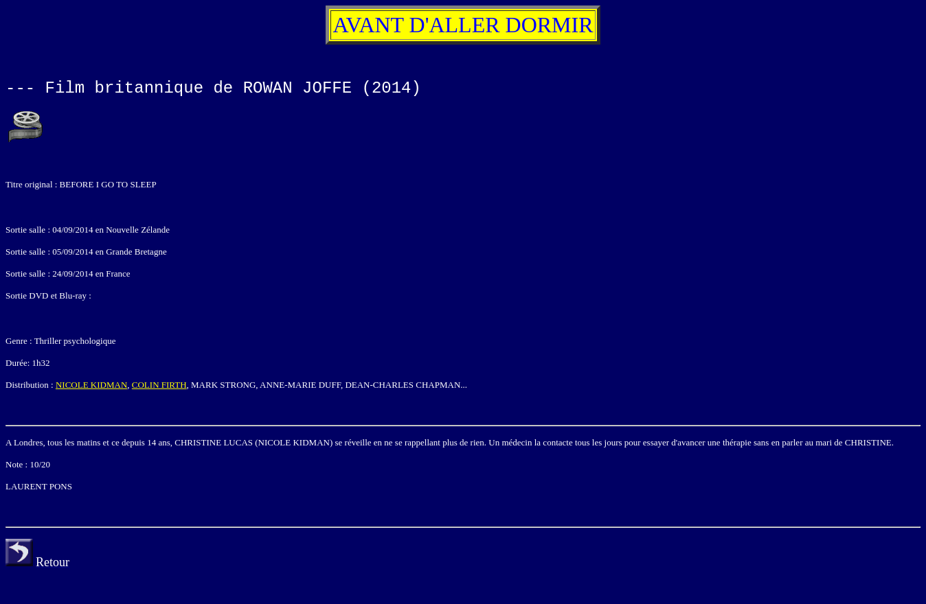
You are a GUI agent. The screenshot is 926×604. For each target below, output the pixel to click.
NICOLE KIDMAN (91, 385)
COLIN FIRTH (159, 385)
